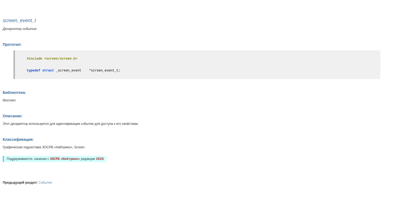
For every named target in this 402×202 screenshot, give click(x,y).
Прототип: (12, 44)
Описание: (12, 116)
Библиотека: (14, 92)
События (45, 182)
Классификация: (18, 139)
